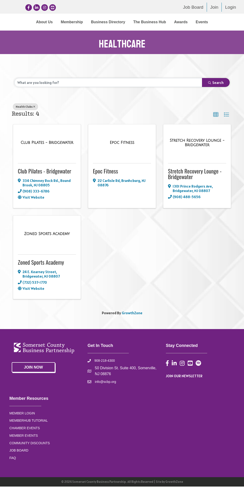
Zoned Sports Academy (41, 274)
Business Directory (90, 22)
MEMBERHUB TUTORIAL (28, 433)
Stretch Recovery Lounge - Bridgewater (194, 186)
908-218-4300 (104, 373)
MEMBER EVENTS (23, 448)
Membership (54, 22)
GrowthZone (132, 325)
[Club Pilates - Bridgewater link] (47, 155)
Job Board (193, 7)
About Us (26, 22)
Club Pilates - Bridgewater (44, 183)
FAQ (12, 470)
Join (214, 7)
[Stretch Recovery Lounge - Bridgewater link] (197, 155)
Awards (112, 34)
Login (230, 7)
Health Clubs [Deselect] (25, 119)
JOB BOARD (18, 463)
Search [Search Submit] (216, 95)
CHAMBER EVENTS (24, 440)
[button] (216, 127)
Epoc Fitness (105, 183)
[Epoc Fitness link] (122, 155)
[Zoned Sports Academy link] (47, 246)
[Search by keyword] (108, 94)
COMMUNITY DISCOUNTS (29, 455)
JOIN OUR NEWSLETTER (184, 388)
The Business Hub (209, 22)
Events (133, 34)
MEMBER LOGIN (22, 426)
